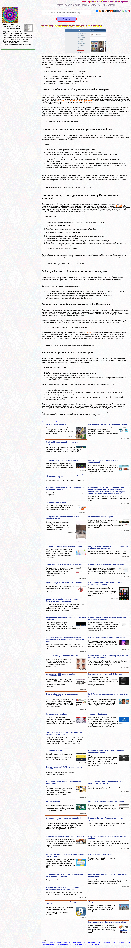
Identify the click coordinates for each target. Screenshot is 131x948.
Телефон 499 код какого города (58, 502)
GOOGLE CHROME (72, 5)
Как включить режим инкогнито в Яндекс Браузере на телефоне (105, 583)
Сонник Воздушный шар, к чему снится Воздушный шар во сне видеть (62, 600)
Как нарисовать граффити (56, 714)
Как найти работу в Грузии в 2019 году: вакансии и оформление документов (108, 547)
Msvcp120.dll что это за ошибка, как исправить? (107, 801)
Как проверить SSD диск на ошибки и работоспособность (61, 675)
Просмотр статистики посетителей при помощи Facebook (68, 74)
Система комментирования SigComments (51, 421)
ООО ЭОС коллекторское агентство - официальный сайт (103, 461)
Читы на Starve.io (53, 801)
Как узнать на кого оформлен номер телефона (107, 922)
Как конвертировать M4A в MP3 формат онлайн (107, 424)
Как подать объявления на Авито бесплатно (64, 546)
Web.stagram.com (52, 298)
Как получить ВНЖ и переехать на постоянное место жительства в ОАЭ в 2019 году (64, 875)
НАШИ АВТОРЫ (108, 5)
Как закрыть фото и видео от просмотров (61, 83)
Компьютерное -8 (64, 944)
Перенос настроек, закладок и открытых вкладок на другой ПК (18, 35)
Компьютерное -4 (93, 942)
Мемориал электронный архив (100, 517)
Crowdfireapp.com (52, 296)
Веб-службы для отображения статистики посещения (66, 78)
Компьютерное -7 (49, 944)
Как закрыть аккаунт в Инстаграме (80, 345)
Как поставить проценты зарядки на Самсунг (106, 637)
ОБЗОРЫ (85, 5)
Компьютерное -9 (79, 944)
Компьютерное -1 (48, 942)
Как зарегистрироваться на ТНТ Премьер (105, 674)
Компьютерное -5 (108, 942)
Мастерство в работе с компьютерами (106, 1)
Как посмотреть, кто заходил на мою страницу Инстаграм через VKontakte (74, 76)
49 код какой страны (96, 902)
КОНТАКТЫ (95, 5)
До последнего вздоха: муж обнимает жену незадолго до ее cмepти (105, 782)
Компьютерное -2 (63, 942)
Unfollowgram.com (53, 291)
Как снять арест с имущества (100, 854)
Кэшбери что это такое (55, 750)
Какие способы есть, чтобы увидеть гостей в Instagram (67, 71)
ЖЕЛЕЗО (60, 5)
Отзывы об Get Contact (97, 714)
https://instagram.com (65, 390)
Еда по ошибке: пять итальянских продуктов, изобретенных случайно (64, 733)
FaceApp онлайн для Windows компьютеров (63, 656)
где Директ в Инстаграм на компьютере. (73, 264)
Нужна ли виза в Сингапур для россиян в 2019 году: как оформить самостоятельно (64, 888)
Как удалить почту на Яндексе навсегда (62, 460)
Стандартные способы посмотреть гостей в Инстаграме (67, 81)
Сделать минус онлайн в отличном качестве (64, 583)
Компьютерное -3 (78, 942)
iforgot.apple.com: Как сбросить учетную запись (65, 564)
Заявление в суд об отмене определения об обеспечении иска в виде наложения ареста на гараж (65, 639)
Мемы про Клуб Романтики (56, 424)
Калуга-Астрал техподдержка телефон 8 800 (106, 564)
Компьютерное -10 (95, 944)
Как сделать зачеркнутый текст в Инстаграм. (75, 187)
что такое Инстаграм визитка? (67, 122)
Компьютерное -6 (123, 942)
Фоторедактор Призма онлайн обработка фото (65, 836)
